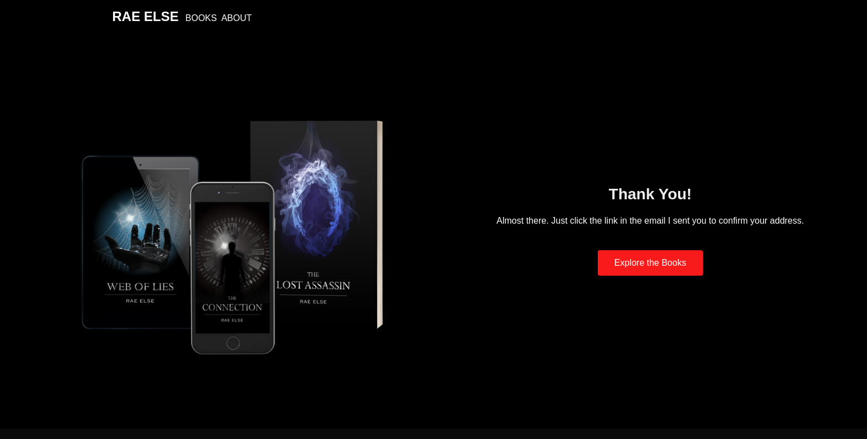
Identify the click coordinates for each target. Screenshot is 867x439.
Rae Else (145, 16)
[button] (650, 263)
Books (201, 18)
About (236, 18)
